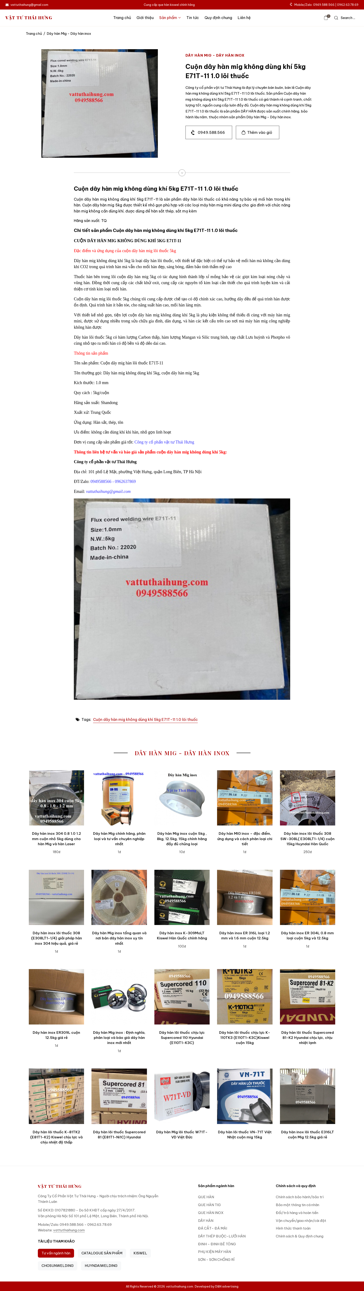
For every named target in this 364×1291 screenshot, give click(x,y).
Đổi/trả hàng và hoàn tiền (297, 1213)
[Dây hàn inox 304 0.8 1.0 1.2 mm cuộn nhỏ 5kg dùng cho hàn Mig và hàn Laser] (56, 797)
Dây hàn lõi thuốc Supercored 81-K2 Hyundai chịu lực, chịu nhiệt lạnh (307, 1037)
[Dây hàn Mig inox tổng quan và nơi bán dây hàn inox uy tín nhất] (119, 897)
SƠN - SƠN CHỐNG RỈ (216, 1259)
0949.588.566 (211, 132)
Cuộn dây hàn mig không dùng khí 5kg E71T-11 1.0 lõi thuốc (145, 719)
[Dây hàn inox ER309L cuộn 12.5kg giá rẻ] (56, 996)
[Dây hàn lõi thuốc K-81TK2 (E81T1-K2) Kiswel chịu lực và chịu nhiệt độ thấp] (56, 1096)
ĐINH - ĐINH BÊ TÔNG (217, 1244)
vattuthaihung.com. (180, 1286)
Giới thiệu (145, 17)
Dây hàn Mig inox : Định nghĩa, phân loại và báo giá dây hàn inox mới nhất (119, 1037)
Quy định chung (218, 17)
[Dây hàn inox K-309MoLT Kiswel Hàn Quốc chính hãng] (182, 897)
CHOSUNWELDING (58, 1265)
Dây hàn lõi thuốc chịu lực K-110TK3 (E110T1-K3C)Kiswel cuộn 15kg (244, 1037)
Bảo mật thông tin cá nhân (297, 1205)
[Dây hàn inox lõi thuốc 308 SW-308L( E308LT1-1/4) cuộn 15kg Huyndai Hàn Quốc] (307, 797)
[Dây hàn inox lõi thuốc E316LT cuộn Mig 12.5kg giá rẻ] (307, 1096)
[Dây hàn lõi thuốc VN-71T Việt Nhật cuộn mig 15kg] (244, 1096)
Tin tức (192, 17)
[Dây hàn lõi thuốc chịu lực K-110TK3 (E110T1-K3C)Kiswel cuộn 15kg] (244, 996)
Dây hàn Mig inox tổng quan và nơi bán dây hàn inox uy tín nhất (119, 938)
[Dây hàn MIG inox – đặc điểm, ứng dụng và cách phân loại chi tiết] (244, 797)
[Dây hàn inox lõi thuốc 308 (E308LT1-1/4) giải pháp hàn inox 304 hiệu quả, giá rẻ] (56, 897)
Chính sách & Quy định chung (299, 1236)
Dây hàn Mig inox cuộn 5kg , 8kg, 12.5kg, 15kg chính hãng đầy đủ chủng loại (182, 838)
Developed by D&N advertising (216, 1286)
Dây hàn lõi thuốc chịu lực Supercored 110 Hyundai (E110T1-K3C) (182, 1037)
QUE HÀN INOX (211, 1213)
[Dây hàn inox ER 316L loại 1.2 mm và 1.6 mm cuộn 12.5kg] (244, 897)
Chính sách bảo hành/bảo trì (300, 1197)
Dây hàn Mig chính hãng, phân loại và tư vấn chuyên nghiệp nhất (119, 838)
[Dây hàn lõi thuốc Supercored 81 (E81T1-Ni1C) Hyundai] (119, 1096)
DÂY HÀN (205, 1220)
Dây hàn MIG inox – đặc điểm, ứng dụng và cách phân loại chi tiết (244, 838)
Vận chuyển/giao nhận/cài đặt (301, 1220)
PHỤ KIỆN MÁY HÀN (214, 1251)
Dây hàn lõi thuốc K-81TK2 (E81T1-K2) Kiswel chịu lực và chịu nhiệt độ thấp (56, 1137)
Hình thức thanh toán (293, 1228)
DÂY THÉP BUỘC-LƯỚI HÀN (222, 1236)
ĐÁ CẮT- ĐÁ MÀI (212, 1228)
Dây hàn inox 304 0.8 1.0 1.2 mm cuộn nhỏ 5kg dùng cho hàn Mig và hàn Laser (56, 838)
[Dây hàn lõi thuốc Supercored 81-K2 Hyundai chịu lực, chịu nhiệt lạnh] (307, 996)
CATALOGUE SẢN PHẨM (101, 1253)
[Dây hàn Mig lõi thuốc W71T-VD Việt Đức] (182, 1096)
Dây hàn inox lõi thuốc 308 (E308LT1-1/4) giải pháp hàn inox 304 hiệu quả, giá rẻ (56, 938)
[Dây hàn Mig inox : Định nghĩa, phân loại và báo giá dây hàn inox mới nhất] (119, 996)
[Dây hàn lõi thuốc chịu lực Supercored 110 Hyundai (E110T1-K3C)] (182, 996)
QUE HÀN (206, 1197)
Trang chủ (122, 17)
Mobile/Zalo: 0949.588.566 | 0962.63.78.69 (324, 4)
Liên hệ (244, 17)
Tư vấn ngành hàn (56, 1253)
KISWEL (140, 1253)
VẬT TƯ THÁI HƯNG (29, 17)
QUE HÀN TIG (209, 1205)
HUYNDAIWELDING (101, 1265)
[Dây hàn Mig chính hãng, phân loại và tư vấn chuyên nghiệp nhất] (119, 797)
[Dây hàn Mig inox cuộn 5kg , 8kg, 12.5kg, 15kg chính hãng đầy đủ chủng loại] (182, 797)
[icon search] (344, 18)
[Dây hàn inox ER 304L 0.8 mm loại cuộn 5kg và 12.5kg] (307, 897)
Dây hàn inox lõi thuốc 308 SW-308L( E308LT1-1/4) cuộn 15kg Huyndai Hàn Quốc (307, 838)
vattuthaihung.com (69, 1230)
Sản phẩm (170, 17)
